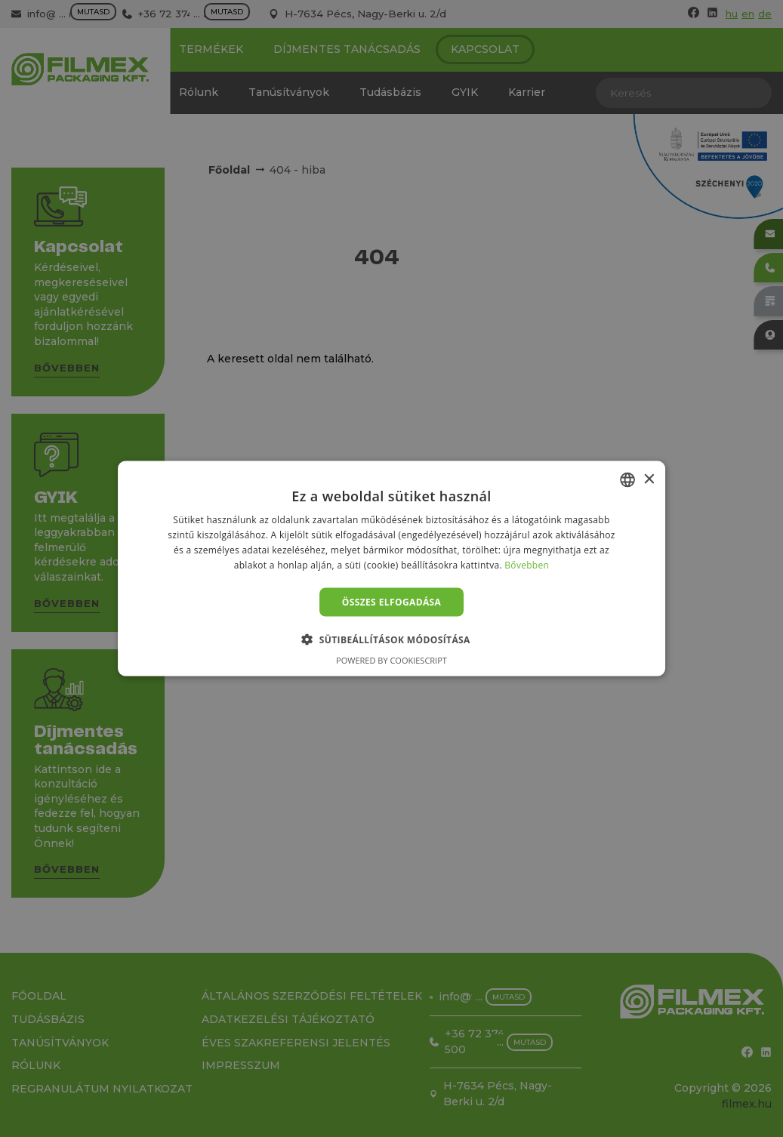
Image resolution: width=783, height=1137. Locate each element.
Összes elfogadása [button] (392, 601)
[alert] (391, 568)
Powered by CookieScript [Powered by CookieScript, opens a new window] (391, 659)
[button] (391, 638)
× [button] (648, 479)
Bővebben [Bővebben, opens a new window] (526, 564)
